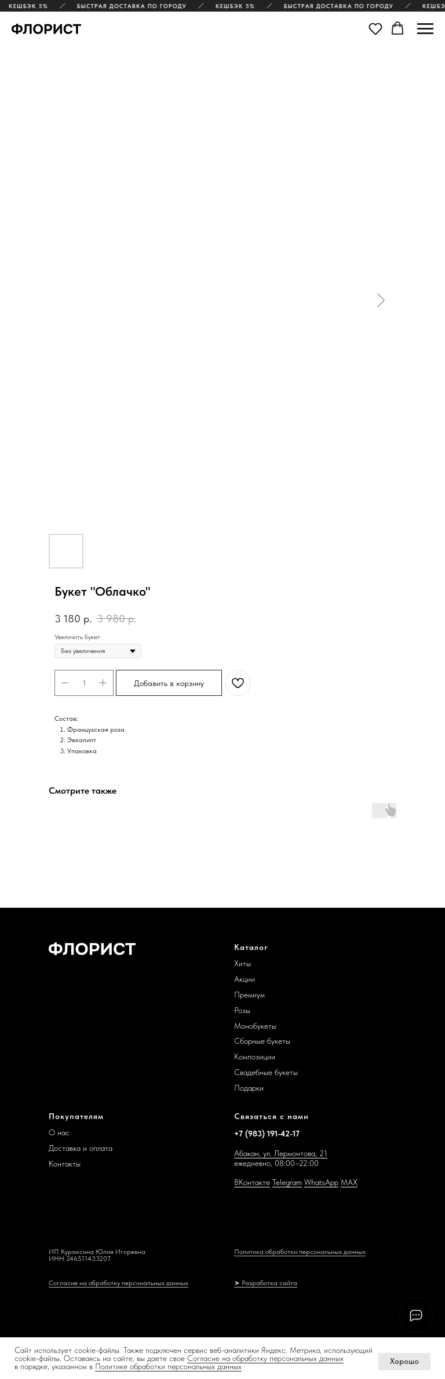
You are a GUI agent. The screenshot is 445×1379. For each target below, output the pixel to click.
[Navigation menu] (425, 29)
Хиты (242, 963)
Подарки (249, 1087)
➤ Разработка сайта (265, 1283)
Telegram (287, 1182)
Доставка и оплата (80, 1148)
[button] (375, 28)
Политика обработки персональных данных (300, 1252)
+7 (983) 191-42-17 (267, 1133)
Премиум (249, 994)
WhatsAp (319, 1182)
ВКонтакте (252, 1182)
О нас (59, 1132)
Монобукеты (255, 1025)
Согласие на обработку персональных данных (265, 1358)
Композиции (254, 1056)
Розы (242, 1010)
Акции (244, 979)
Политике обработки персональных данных (168, 1366)
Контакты (65, 1163)
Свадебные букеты (266, 1072)
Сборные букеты (262, 1041)
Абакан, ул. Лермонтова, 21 (280, 1153)
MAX (349, 1182)
